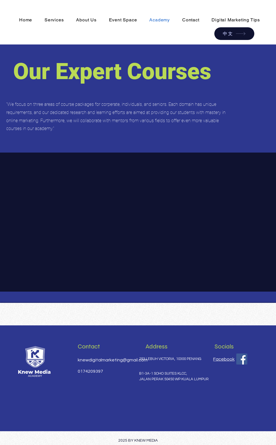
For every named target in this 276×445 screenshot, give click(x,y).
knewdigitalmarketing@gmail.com (113, 360)
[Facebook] (241, 359)
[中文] (234, 33)
